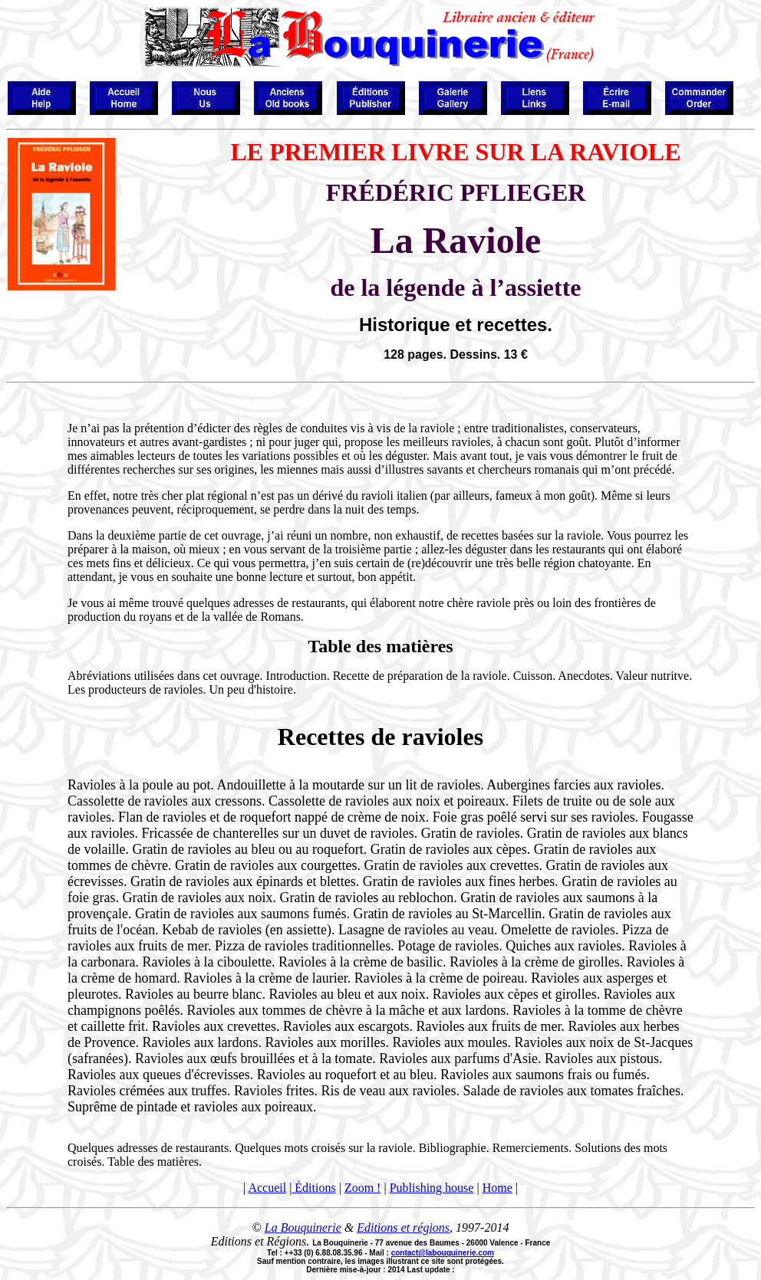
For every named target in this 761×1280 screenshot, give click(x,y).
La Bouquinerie (303, 1227)
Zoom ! (362, 1187)
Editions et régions (403, 1227)
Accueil (267, 1187)
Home (497, 1187)
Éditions (313, 1187)
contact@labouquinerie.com (442, 1253)
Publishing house (432, 1187)
